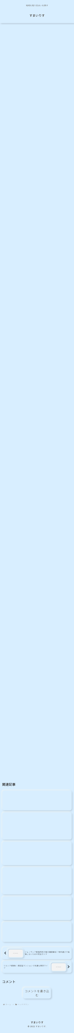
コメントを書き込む (37, 996)
